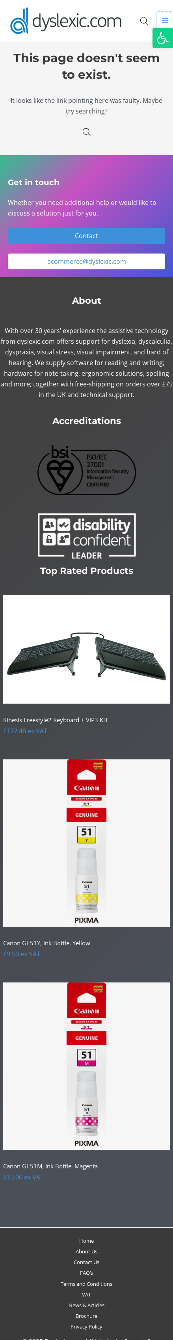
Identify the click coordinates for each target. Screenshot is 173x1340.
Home (86, 1240)
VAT (86, 1294)
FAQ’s (86, 1272)
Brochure (86, 1315)
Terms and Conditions (86, 1283)
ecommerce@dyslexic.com (86, 261)
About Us (86, 1251)
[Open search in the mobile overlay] (144, 21)
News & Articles (86, 1305)
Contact (86, 235)
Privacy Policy (86, 1326)
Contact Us (86, 1262)
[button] (163, 38)
